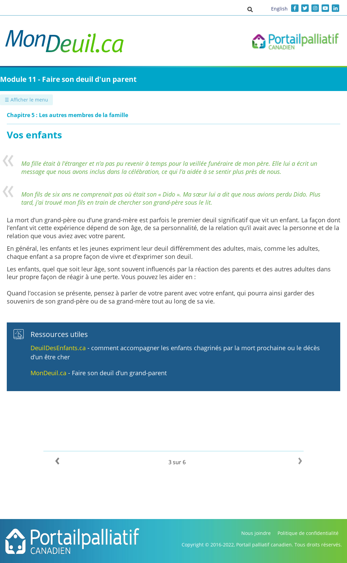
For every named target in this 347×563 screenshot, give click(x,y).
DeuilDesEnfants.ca (58, 348)
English (279, 8)
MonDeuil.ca (48, 373)
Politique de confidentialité (308, 533)
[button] (250, 9)
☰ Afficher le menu (26, 99)
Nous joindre (256, 533)
